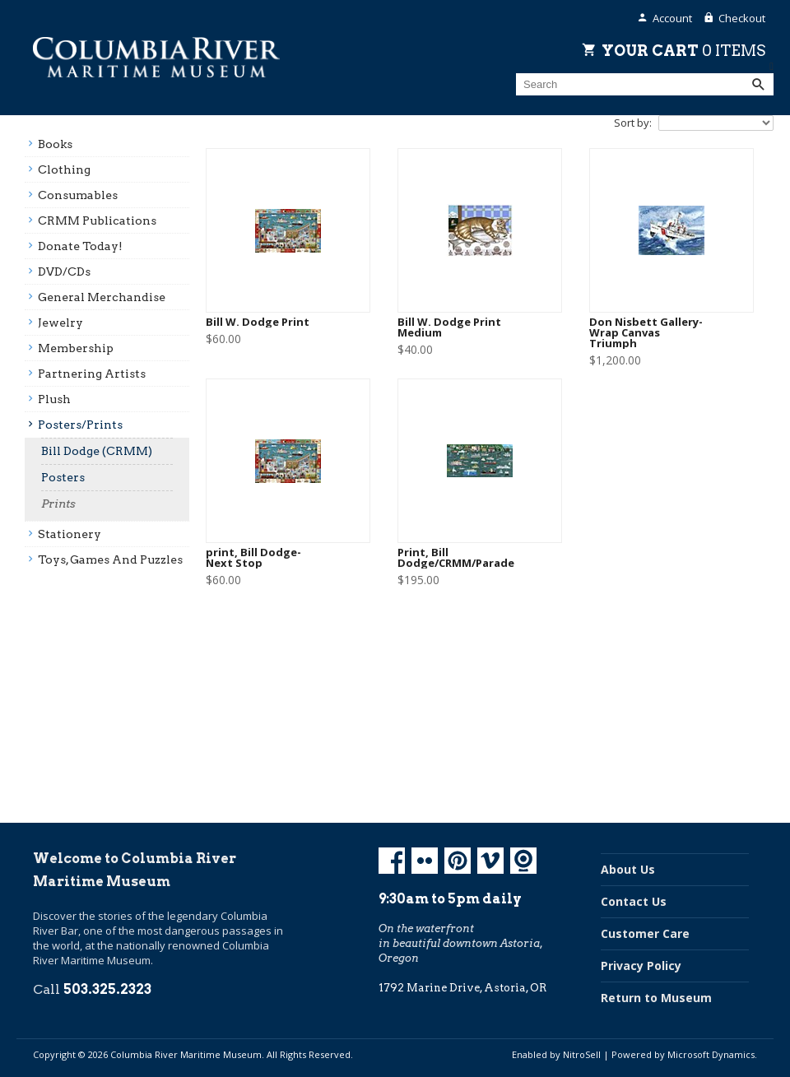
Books (55, 144)
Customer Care (645, 933)
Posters (63, 477)
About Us (628, 869)
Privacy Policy (641, 965)
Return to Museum (656, 997)
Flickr (424, 860)
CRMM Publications (97, 220)
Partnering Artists (92, 373)
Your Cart (683, 50)
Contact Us (634, 901)
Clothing (64, 169)
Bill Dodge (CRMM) (96, 450)
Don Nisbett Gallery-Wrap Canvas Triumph (646, 333)
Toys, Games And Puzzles (110, 559)
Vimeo (490, 860)
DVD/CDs (64, 271)
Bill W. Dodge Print (257, 322)
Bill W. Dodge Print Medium (449, 327)
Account (672, 18)
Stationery (69, 534)
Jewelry (60, 322)
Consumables (78, 195)
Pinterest (457, 860)
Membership (76, 348)
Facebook (392, 860)
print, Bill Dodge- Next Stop (253, 558)
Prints (58, 503)
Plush (54, 399)
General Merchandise (101, 297)
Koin (523, 860)
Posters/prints (80, 424)
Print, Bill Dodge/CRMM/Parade (455, 558)
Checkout (741, 18)
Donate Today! (80, 246)
